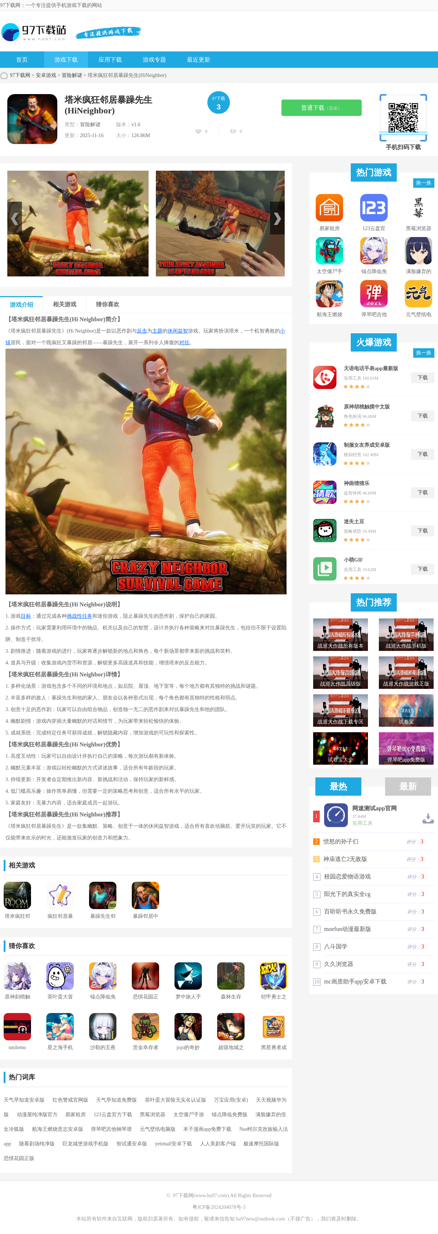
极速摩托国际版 (261, 1143)
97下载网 (20, 75)
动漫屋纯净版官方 (37, 1114)
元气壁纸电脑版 (158, 1129)
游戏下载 (66, 60)
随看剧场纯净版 (37, 1143)
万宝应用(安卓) (231, 1100)
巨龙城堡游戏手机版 (85, 1143)
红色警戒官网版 (70, 1100)
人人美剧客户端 (218, 1143)
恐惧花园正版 (19, 1158)
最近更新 (198, 60)
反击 (142, 331)
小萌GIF (353, 560)
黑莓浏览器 (152, 1114)
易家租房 (75, 1114)
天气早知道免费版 (116, 1100)
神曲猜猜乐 (356, 483)
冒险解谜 (72, 75)
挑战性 (74, 616)
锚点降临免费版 (229, 1114)
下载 (423, 377)
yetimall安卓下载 (173, 1143)
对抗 (184, 342)
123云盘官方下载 (113, 1114)
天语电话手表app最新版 (371, 368)
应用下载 (110, 60)
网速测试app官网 (374, 808)
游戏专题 (154, 60)
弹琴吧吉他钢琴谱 (111, 1129)
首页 (22, 60)
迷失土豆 (354, 521)
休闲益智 (178, 331)
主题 (157, 331)
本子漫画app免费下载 (207, 1129)
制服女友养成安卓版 (367, 445)
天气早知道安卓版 (24, 1100)
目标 (26, 616)
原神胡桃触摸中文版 (367, 407)
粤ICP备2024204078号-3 (218, 1207)
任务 (87, 616)
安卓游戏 (46, 75)
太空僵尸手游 (188, 1114)
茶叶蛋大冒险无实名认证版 (175, 1100)
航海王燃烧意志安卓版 (57, 1129)
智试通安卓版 (131, 1143)
